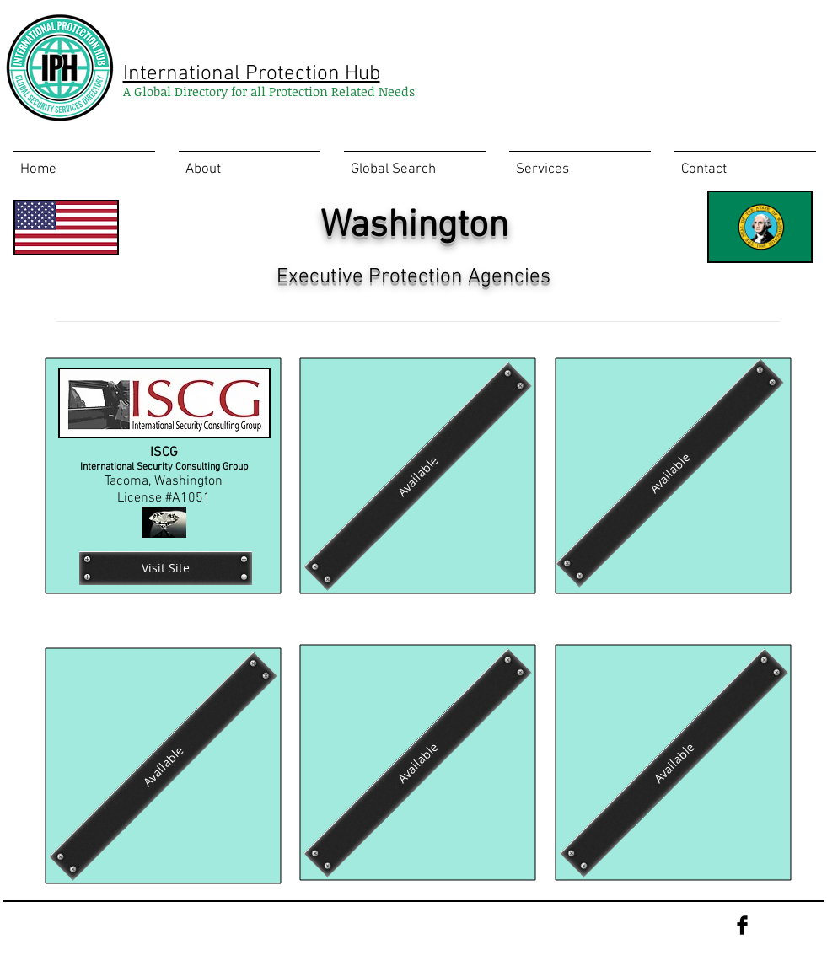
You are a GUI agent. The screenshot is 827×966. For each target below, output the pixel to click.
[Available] (669, 472)
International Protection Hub (251, 74)
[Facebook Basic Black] (742, 925)
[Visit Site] (165, 568)
